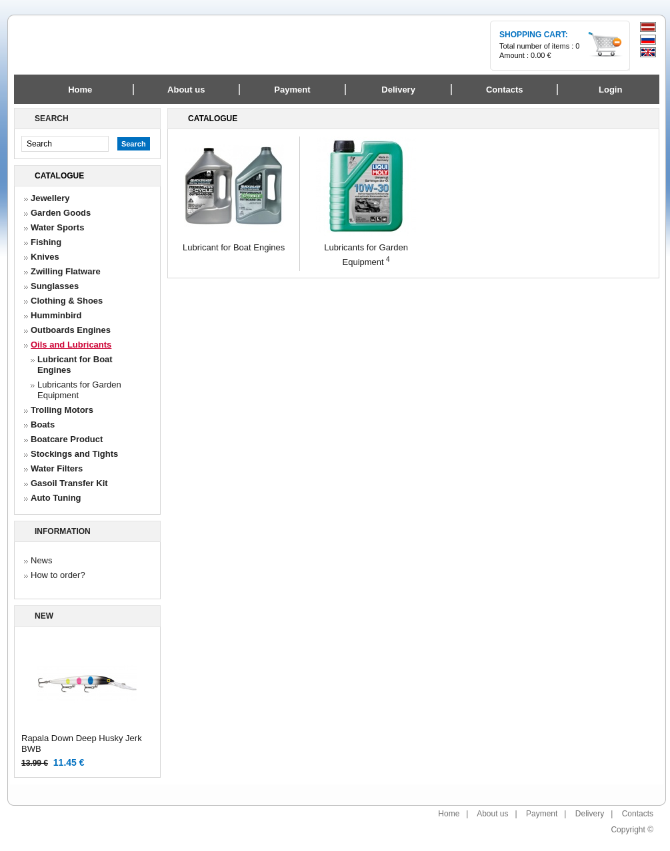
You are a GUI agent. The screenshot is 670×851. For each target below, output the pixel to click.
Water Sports (57, 227)
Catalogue (59, 175)
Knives (45, 257)
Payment (541, 813)
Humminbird (56, 315)
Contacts (637, 813)
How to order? (58, 575)
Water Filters (57, 468)
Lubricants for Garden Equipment (79, 390)
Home (80, 89)
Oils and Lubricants (71, 345)
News (42, 560)
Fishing (46, 242)
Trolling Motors (62, 410)
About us (492, 813)
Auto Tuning (56, 498)
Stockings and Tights (74, 454)
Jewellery (50, 198)
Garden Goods (61, 213)
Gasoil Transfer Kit (69, 483)
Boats (43, 424)
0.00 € (541, 55)
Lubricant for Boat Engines (75, 364)
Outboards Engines (71, 330)
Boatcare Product (67, 439)
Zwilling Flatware (66, 271)
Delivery (589, 813)
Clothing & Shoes (67, 301)
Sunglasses (55, 286)
